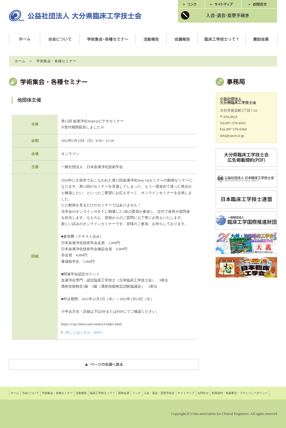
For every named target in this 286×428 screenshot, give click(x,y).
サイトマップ (186, 392)
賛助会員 (123, 392)
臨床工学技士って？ (102, 392)
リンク (136, 392)
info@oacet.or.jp (232, 135)
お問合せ (203, 392)
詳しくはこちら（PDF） (85, 332)
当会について (30, 392)
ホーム (20, 61)
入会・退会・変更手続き (159, 392)
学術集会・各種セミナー (57, 392)
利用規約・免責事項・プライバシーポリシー (240, 392)
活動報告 (81, 392)
